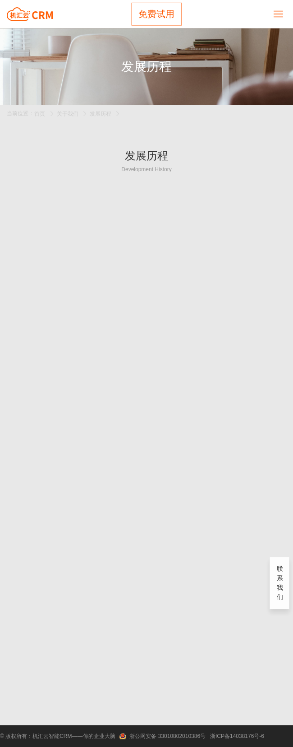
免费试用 (156, 14)
